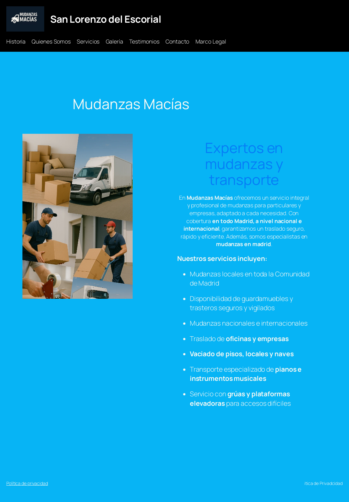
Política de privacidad (27, 483)
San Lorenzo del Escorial (105, 19)
